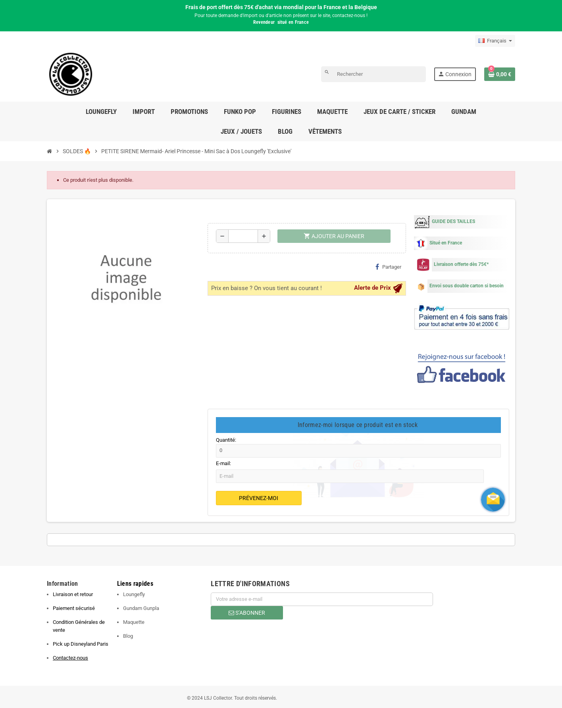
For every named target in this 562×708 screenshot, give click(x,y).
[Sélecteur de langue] (495, 41)
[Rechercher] (373, 74)
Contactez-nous (70, 658)
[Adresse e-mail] (322, 599)
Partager (388, 267)
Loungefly (134, 594)
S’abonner (247, 613)
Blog (128, 636)
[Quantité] (243, 236)
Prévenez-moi (258, 498)
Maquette (133, 622)
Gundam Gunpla (141, 608)
